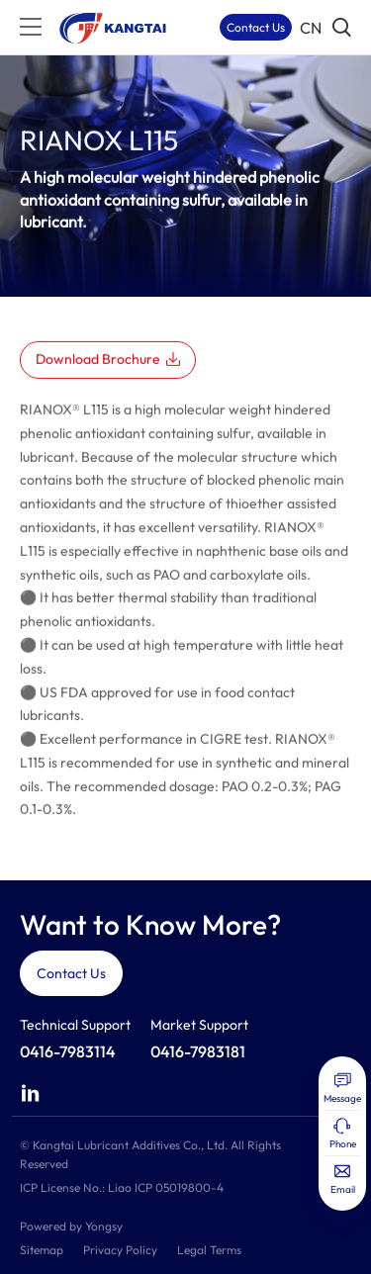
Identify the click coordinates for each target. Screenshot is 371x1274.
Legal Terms (209, 1249)
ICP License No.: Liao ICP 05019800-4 (122, 1187)
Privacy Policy (120, 1249)
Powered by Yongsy (71, 1226)
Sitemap (41, 1249)
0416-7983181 (197, 1051)
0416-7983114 (68, 1051)
